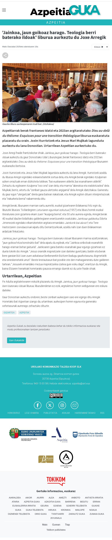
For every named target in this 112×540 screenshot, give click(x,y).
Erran (96, 501)
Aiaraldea (15, 497)
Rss (102, 413)
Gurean (56, 524)
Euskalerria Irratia (24, 506)
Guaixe (96, 506)
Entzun (98, 46)
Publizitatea (50, 413)
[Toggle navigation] (4, 10)
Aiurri (40, 497)
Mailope (80, 510)
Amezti (63, 497)
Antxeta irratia (94, 497)
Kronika (65, 510)
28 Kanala (56, 518)
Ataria (15, 501)
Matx (44, 524)
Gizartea (9, 312)
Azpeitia (56, 22)
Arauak (66, 413)
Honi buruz (14, 413)
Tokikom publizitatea (55, 530)
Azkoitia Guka (53, 501)
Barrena (70, 501)
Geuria (44, 506)
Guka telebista (34, 510)
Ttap (67, 524)
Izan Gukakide (16, 340)
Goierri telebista (76, 506)
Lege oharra (32, 413)
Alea (51, 497)
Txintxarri (57, 514)
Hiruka (52, 510)
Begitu (84, 501)
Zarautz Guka (77, 514)
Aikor (28, 497)
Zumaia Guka (97, 514)
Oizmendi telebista (19, 514)
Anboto (75, 497)
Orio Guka (41, 514)
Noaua (93, 510)
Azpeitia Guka (32, 501)
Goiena (57, 506)
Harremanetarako (85, 413)
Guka (18, 510)
